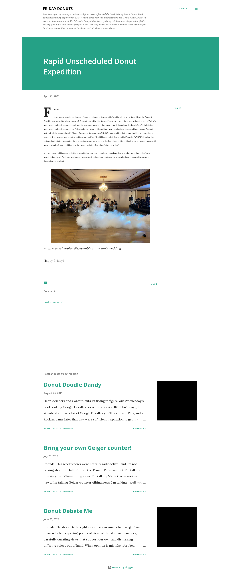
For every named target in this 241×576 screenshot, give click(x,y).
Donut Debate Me (68, 511)
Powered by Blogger (120, 567)
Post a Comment (53, 302)
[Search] (183, 8)
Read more (139, 428)
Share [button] (177, 108)
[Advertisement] (96, 333)
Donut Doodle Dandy (72, 384)
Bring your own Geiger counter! (87, 448)
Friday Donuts (58, 8)
